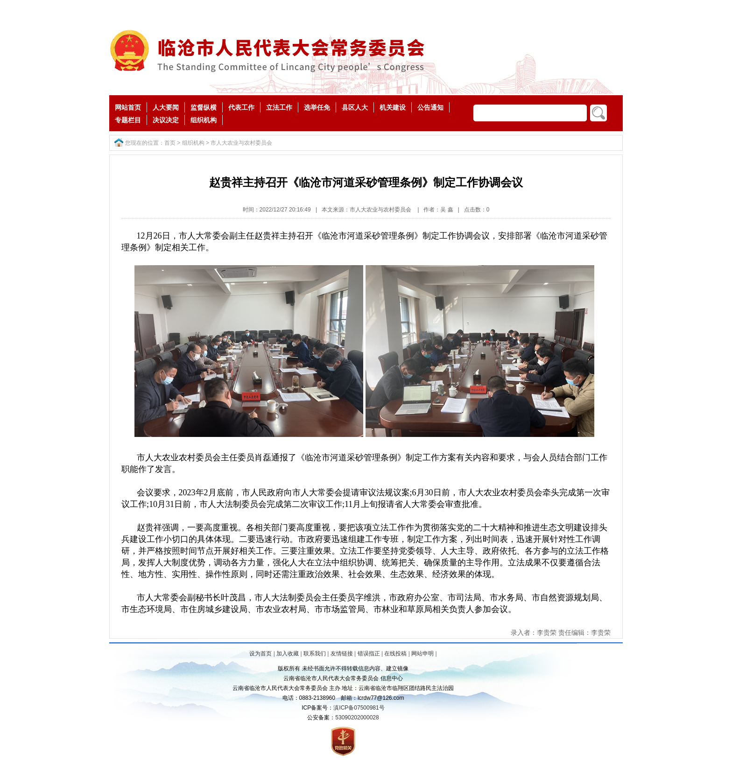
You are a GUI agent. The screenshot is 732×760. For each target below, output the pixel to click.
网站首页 (128, 107)
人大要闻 (166, 107)
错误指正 (369, 653)
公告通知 (430, 107)
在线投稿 (395, 653)
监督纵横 (203, 107)
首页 (170, 143)
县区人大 (355, 107)
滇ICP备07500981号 (358, 707)
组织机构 (203, 120)
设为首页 (260, 653)
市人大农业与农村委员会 (241, 143)
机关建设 (393, 107)
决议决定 (166, 120)
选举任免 (317, 107)
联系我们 (314, 653)
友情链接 (342, 653)
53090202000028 (357, 717)
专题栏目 (128, 120)
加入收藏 (287, 653)
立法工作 (279, 107)
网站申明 (422, 653)
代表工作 (241, 107)
